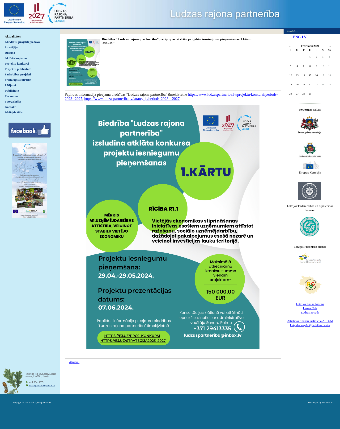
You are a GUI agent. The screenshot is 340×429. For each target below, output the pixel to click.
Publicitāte (12, 90)
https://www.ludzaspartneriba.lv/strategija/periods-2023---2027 (132, 99)
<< (290, 46)
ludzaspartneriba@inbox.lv (42, 385)
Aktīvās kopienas (16, 58)
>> (329, 46)
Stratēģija (11, 47)
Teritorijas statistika (18, 80)
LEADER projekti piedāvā (22, 42)
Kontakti (11, 107)
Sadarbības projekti (18, 74)
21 (303, 84)
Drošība (10, 52)
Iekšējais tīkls (13, 112)
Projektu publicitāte (18, 69)
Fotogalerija (13, 101)
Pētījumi (10, 85)
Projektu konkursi (17, 63)
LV (304, 37)
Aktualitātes (13, 36)
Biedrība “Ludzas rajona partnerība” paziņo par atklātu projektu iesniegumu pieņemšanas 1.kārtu (176, 39)
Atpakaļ (74, 362)
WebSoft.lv (327, 402)
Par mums (11, 96)
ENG (297, 37)
